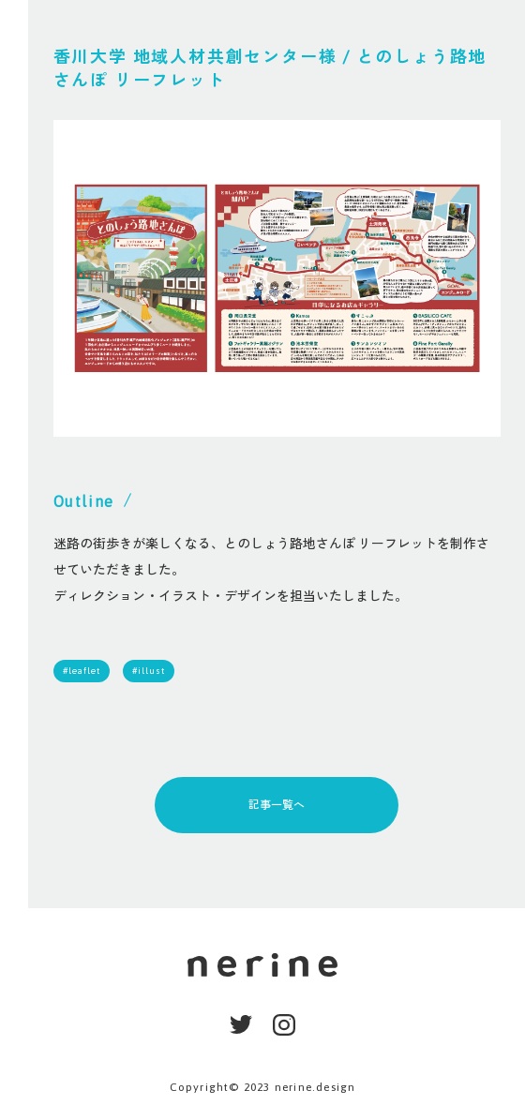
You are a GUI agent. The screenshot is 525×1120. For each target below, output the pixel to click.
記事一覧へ (276, 805)
